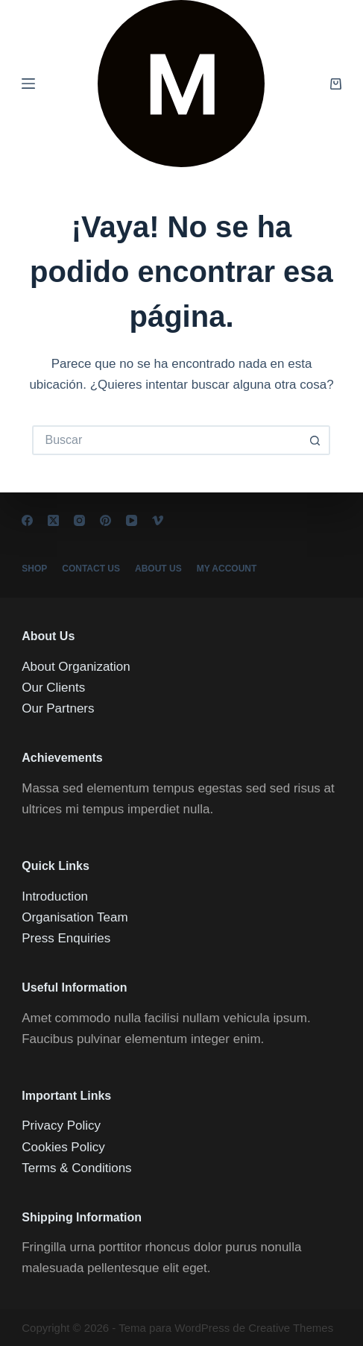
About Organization (76, 667)
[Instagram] (79, 520)
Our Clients (53, 687)
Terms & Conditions (76, 1168)
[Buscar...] (166, 440)
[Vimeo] (157, 520)
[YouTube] (131, 520)
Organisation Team (74, 917)
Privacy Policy (61, 1125)
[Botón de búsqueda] (315, 440)
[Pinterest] (105, 520)
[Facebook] (27, 520)
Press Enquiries (66, 938)
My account (227, 568)
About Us (158, 568)
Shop (34, 568)
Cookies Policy (63, 1147)
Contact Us (91, 568)
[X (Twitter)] (53, 520)
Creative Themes (290, 1327)
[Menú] (28, 83)
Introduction (55, 896)
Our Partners (58, 708)
